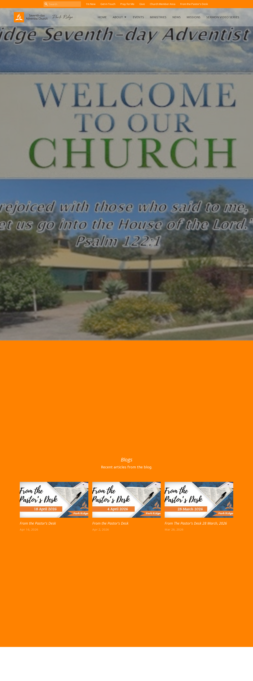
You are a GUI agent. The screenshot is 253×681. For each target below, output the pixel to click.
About (120, 17)
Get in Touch (107, 4)
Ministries (158, 17)
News (176, 17)
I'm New (90, 4)
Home (102, 17)
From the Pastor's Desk (194, 4)
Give (142, 4)
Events (138, 17)
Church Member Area (162, 4)
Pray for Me (127, 4)
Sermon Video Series (222, 17)
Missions (193, 17)
